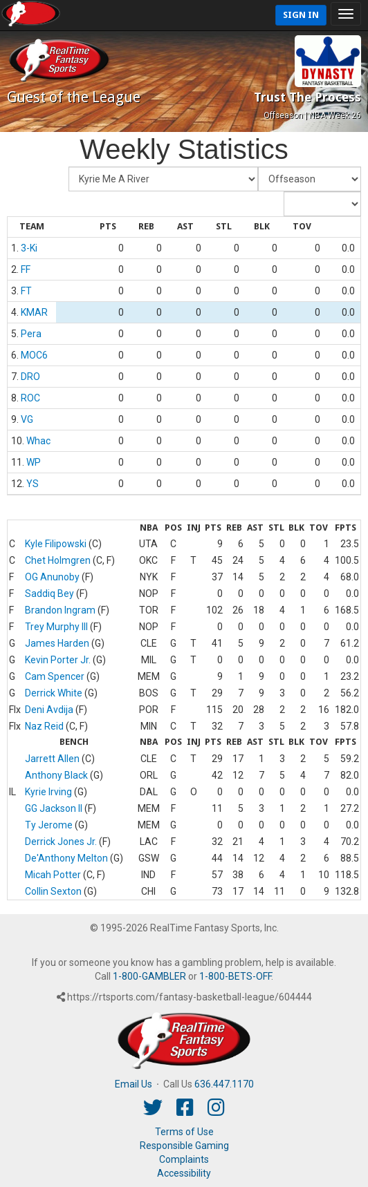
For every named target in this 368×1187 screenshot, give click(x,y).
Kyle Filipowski (55, 543)
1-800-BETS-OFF (235, 976)
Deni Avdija (49, 709)
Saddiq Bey (49, 593)
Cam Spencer (54, 676)
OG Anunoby (52, 576)
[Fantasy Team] (163, 179)
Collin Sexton (53, 891)
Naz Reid (44, 726)
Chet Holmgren (58, 560)
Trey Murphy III (56, 626)
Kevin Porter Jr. (58, 659)
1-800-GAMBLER (149, 976)
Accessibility (184, 1173)
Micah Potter (53, 874)
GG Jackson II (53, 808)
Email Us (133, 1084)
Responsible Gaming (184, 1145)
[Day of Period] (322, 203)
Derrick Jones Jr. (61, 841)
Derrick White (53, 693)
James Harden (57, 643)
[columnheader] (32, 227)
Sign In (301, 15)
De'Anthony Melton (66, 858)
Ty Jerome (49, 824)
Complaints (184, 1159)
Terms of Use (184, 1131)
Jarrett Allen (52, 758)
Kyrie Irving (48, 791)
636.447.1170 (224, 1084)
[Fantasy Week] (309, 179)
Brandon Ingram (60, 610)
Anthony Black (56, 775)
